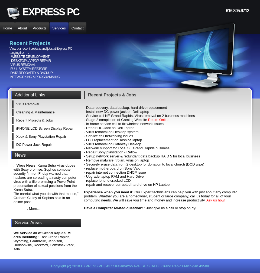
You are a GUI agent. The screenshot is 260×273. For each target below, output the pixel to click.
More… (35, 209)
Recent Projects (104, 95)
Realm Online (159, 120)
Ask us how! (215, 200)
